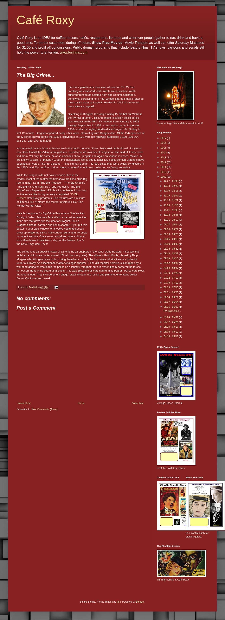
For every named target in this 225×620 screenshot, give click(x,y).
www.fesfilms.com (73, 52)
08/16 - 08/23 (171, 253)
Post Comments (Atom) (44, 409)
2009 (164, 176)
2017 (164, 138)
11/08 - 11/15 (171, 205)
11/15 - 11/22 (171, 200)
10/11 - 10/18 (171, 219)
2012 (164, 162)
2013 (164, 157)
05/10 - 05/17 (171, 326)
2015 (164, 147)
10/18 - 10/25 (171, 214)
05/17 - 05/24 (171, 322)
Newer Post (24, 403)
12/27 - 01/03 (171, 181)
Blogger (140, 601)
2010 (164, 172)
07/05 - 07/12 (171, 282)
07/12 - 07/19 (171, 277)
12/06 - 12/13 (171, 190)
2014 (164, 152)
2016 (164, 142)
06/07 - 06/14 (171, 301)
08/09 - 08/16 (171, 258)
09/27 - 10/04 (171, 224)
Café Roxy (45, 20)
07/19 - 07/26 (171, 273)
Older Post (137, 403)
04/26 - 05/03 (171, 336)
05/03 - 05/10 (171, 331)
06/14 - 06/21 (171, 297)
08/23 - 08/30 (171, 248)
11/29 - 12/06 (171, 195)
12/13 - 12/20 (171, 185)
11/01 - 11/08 (171, 210)
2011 (164, 167)
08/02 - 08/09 (171, 263)
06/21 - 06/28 (171, 292)
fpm (119, 601)
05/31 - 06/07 (171, 306)
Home (81, 403)
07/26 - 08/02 (171, 268)
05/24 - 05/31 (171, 317)
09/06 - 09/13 (171, 239)
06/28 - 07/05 (171, 287)
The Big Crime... (172, 311)
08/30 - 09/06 (171, 244)
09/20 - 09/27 (171, 229)
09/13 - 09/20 (171, 234)
